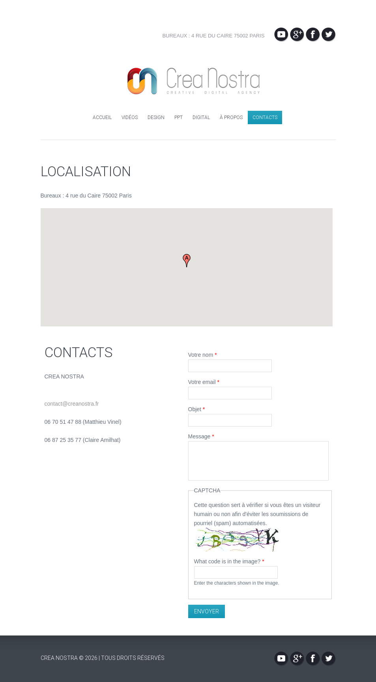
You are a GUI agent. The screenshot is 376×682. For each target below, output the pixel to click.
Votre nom (202, 355)
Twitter (329, 35)
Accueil (102, 117)
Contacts (265, 117)
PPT (178, 117)
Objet (196, 409)
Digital (201, 117)
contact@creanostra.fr (72, 404)
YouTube (281, 35)
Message (201, 436)
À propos (231, 117)
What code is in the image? (229, 561)
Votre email (203, 382)
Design (156, 117)
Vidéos (130, 117)
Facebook (313, 35)
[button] (187, 260)
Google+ (297, 35)
